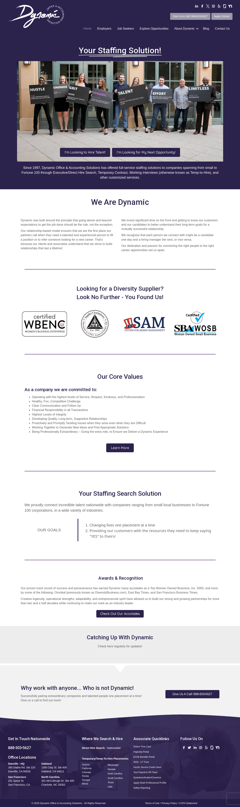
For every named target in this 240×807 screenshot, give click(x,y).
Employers (104, 28)
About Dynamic (184, 28)
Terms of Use (152, 803)
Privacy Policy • (170, 803)
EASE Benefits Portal (144, 757)
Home (87, 28)
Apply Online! (222, 16)
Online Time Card (142, 746)
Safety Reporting (141, 788)
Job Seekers (125, 28)
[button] (192, 694)
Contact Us (222, 28)
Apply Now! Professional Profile (149, 782)
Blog (206, 28)
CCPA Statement (188, 803)
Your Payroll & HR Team (145, 772)
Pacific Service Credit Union (147, 767)
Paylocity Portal (141, 752)
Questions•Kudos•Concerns (147, 777)
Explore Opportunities (154, 28)
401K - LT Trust (141, 762)
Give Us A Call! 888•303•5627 (190, 16)
